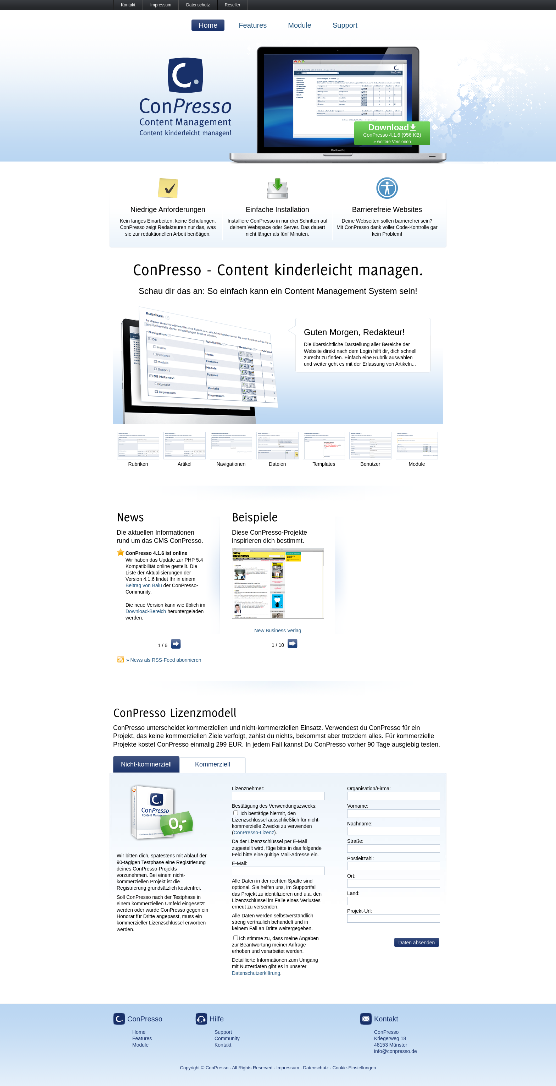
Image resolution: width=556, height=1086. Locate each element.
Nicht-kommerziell (146, 764)
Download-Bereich (146, 611)
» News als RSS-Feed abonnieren (163, 660)
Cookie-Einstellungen (354, 1067)
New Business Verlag (277, 630)
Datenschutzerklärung (256, 973)
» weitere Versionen (392, 141)
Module (299, 25)
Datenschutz (198, 4)
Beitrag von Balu (144, 585)
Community (227, 1038)
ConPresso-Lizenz (254, 832)
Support (345, 25)
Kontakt (128, 4)
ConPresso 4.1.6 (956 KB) (392, 132)
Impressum (160, 4)
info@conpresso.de (395, 1051)
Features (253, 25)
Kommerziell (212, 764)
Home (208, 25)
